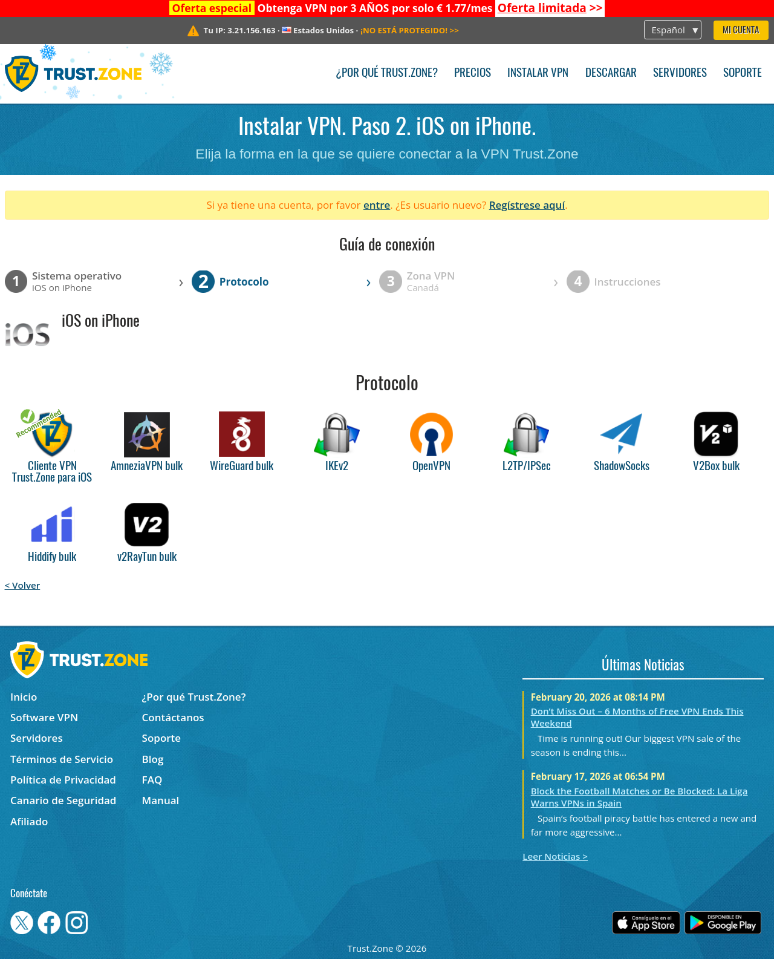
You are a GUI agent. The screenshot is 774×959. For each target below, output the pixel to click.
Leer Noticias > (555, 856)
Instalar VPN (537, 73)
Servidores (680, 73)
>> (550, 8)
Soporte (742, 73)
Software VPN (44, 717)
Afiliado (29, 821)
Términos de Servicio (61, 759)
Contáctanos (173, 717)
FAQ (152, 780)
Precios (472, 73)
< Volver (23, 585)
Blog (153, 759)
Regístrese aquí (527, 205)
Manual (161, 800)
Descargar (611, 73)
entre (376, 205)
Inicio (23, 697)
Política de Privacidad (63, 780)
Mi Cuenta (741, 30)
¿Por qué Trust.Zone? (387, 73)
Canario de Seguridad (63, 800)
